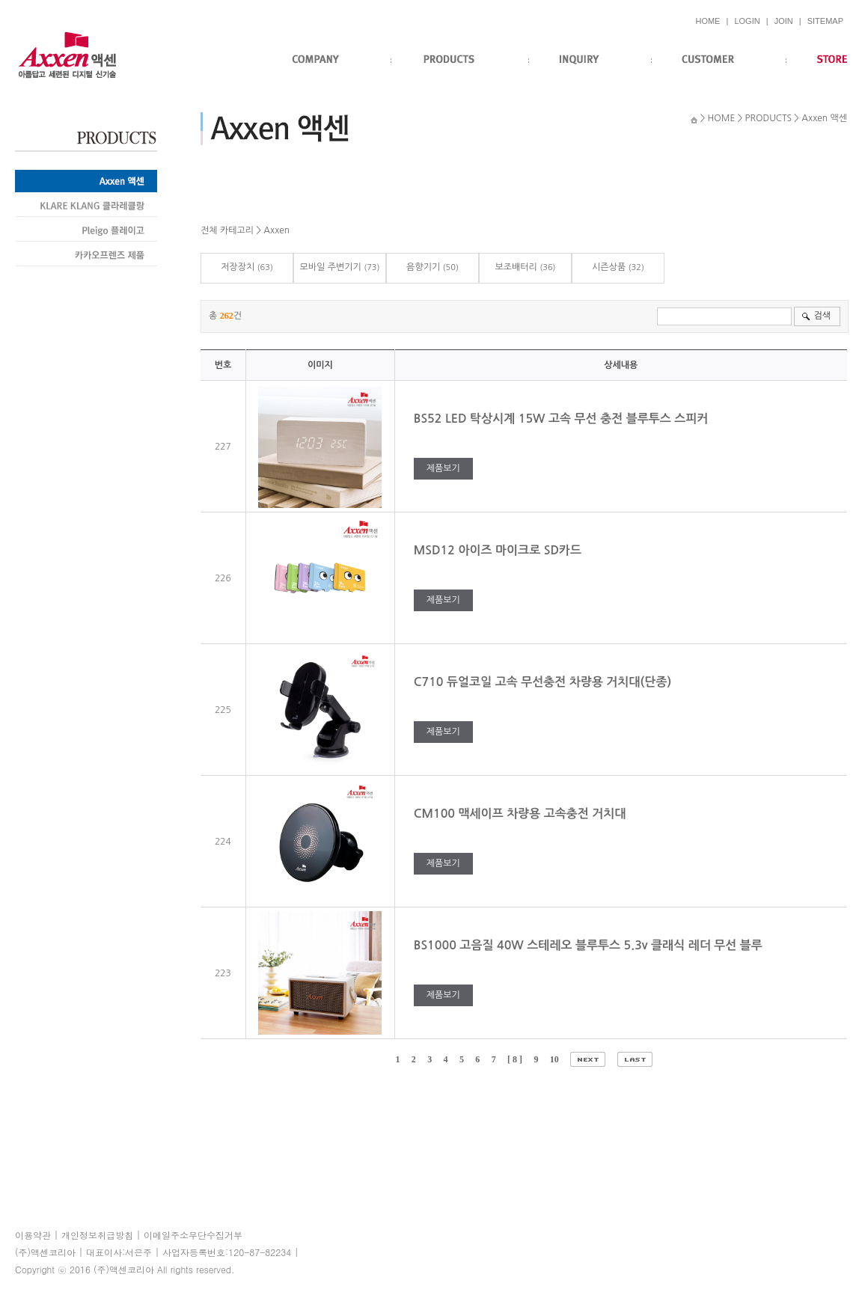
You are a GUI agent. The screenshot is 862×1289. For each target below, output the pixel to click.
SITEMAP (825, 20)
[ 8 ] (514, 1059)
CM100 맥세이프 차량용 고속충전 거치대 (521, 813)
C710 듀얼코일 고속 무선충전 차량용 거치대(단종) (544, 682)
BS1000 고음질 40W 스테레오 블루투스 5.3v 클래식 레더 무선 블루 (590, 945)
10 (554, 1059)
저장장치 (237, 267)
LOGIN (746, 20)
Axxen (276, 230)
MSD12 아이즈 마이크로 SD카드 (499, 550)
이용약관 (33, 1234)
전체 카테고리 (227, 230)
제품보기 (443, 468)
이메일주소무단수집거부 (193, 1234)
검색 (822, 315)
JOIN (783, 20)
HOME (707, 20)
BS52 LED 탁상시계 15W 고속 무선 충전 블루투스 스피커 (563, 418)
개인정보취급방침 (97, 1234)
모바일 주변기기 (330, 267)
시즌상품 (609, 267)
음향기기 (423, 267)
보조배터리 (516, 267)
